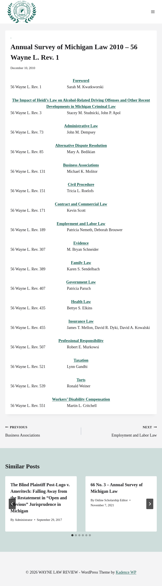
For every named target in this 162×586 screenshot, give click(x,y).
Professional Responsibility (81, 341)
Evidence (81, 243)
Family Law (81, 263)
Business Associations (81, 165)
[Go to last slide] (12, 504)
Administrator (23, 520)
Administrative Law (81, 126)
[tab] (72, 535)
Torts (81, 380)
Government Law (81, 282)
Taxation (81, 360)
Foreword (81, 80)
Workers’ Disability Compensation (81, 399)
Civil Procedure (81, 184)
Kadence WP (126, 572)
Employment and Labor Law (81, 224)
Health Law (81, 302)
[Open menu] (153, 11)
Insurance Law (81, 321)
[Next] (149, 504)
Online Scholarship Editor (111, 500)
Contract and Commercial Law (81, 204)
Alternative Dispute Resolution (81, 145)
